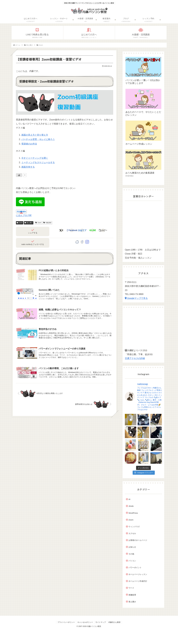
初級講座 (47, 223)
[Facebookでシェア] (72, 230)
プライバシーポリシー (66, 622)
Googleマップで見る (136, 298)
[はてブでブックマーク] (82, 230)
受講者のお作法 (29, 144)
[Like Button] (19, 175)
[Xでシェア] (61, 230)
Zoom (19, 223)
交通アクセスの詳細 (135, 358)
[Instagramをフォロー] (87, 241)
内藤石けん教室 (115, 622)
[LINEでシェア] (93, 230)
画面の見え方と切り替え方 (34, 135)
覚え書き (29, 223)
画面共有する (28, 167)
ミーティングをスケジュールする (38, 162)
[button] (103, 230)
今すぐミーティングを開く (34, 158)
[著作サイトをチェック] (77, 241)
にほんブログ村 (24, 215)
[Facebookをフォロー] (82, 241)
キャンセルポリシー (85, 622)
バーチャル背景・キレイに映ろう (38, 139)
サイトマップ (101, 622)
